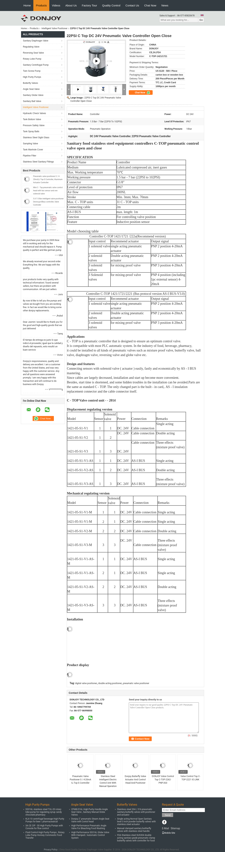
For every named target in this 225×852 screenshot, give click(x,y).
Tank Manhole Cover (33, 149)
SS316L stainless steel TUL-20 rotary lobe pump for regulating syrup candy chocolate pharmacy (43, 812)
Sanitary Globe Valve (33, 95)
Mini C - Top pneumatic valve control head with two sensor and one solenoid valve (48, 190)
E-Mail (165, 828)
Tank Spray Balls (31, 131)
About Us (71, 5)
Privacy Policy (50, 849)
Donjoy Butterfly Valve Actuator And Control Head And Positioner (135, 779)
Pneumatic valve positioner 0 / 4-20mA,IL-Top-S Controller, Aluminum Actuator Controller (47, 179)
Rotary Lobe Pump (32, 59)
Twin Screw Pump (31, 71)
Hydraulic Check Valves (34, 113)
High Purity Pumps (32, 77)
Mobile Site (168, 833)
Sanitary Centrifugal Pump (36, 65)
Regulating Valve (31, 46)
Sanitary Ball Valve (32, 101)
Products (41, 5)
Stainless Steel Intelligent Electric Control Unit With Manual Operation (108, 781)
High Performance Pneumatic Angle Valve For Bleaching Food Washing (88, 827)
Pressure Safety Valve (34, 125)
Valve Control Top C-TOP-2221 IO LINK (190, 778)
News (164, 5)
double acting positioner (110, 683)
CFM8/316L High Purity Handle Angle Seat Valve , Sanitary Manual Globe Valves (89, 812)
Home (27, 5)
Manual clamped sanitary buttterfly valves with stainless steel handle (134, 829)
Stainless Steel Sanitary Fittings (38, 161)
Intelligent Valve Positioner (54, 28)
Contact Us (132, 5)
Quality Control (111, 5)
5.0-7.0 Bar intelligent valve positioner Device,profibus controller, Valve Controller (48, 202)
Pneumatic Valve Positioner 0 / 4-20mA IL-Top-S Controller (80, 779)
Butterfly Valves (30, 83)
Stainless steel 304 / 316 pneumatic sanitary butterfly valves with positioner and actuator (136, 812)
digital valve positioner (86, 683)
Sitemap (175, 828)
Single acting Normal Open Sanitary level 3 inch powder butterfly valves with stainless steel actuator (136, 822)
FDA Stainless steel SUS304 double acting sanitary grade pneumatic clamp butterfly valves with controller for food (136, 838)
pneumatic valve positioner (136, 683)
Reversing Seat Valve (33, 53)
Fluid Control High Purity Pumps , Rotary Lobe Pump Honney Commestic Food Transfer (44, 835)
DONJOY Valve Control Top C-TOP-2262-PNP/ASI (163, 779)
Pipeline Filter (29, 155)
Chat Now (150, 5)
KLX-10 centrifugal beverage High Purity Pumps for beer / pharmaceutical (44, 820)
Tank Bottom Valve (32, 119)
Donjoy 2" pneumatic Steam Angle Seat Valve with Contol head (90, 820)
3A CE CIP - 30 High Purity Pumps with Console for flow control (44, 827)
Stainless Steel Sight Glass (36, 137)
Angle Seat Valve (31, 89)
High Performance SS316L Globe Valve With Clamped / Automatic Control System (90, 835)
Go (201, 20)
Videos (56, 5)
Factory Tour (89, 5)
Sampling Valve (30, 143)
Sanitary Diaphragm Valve (35, 40)
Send (167, 815)
